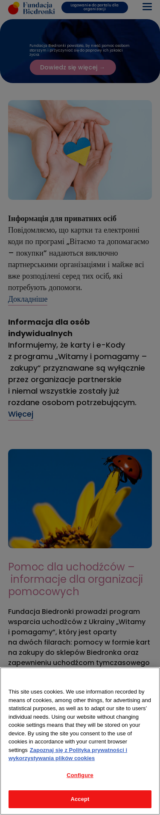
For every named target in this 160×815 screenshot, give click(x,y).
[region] (80, 741)
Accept (79, 799)
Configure (80, 775)
